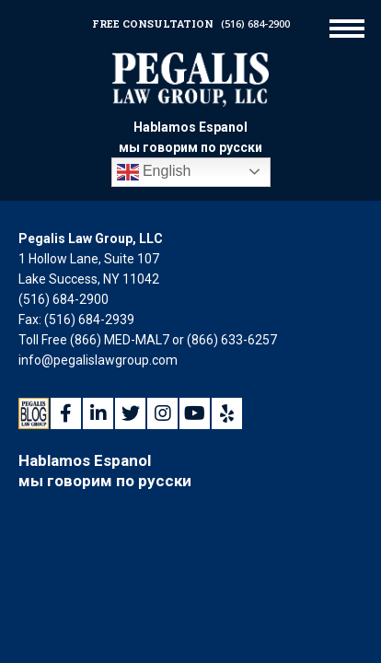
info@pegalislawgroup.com (98, 360)
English (154, 172)
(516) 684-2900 (255, 23)
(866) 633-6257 (232, 339)
